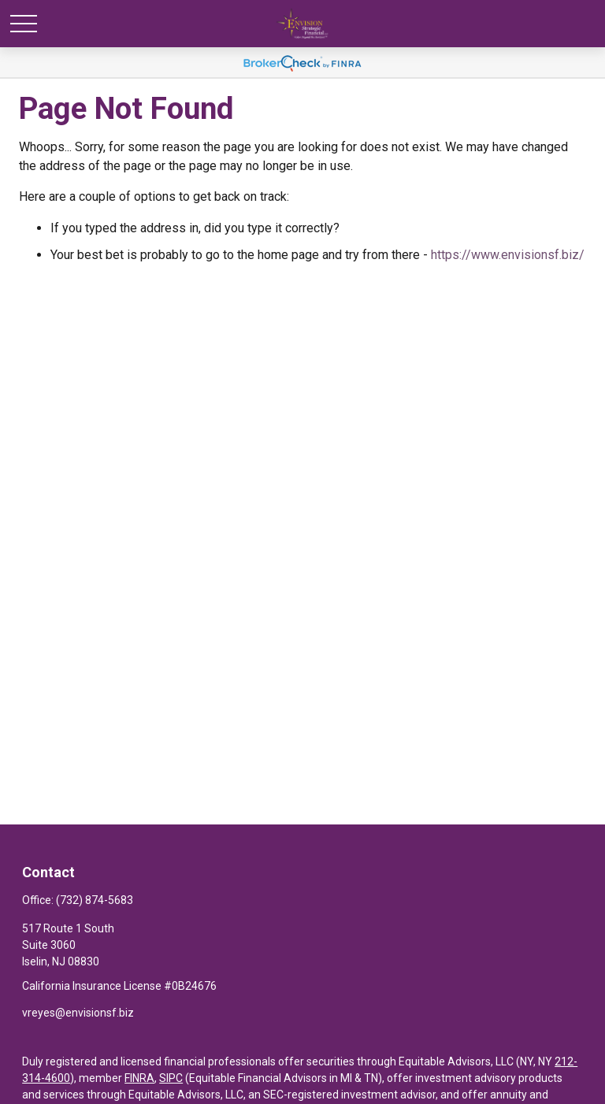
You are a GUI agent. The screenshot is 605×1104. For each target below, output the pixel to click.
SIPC (171, 1078)
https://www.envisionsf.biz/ (508, 254)
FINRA (139, 1078)
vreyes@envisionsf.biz (78, 1012)
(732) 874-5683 (94, 900)
